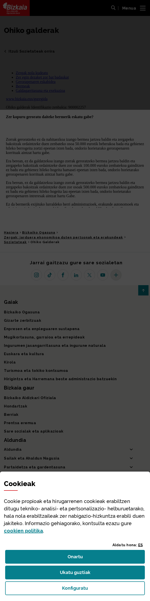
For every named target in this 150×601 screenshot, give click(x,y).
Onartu (80, 558)
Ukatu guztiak (76, 574)
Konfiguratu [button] (102, 590)
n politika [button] (23, 531)
